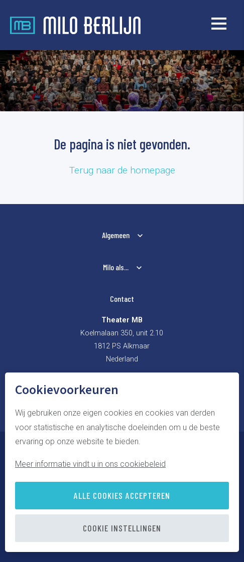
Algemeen (116, 235)
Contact (122, 298)
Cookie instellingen (122, 527)
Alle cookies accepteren (122, 495)
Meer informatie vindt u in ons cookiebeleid (90, 464)
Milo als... (116, 267)
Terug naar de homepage (122, 170)
